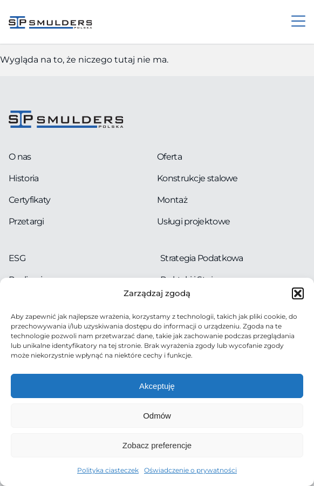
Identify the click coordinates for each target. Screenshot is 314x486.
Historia (23, 178)
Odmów (157, 415)
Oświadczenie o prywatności (190, 470)
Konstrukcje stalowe (197, 178)
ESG (17, 258)
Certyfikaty (29, 200)
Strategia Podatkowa (201, 258)
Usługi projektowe (193, 221)
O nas (20, 157)
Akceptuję (157, 386)
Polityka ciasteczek (108, 470)
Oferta (169, 157)
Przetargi (26, 221)
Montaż (172, 200)
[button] (297, 293)
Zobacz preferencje (157, 445)
